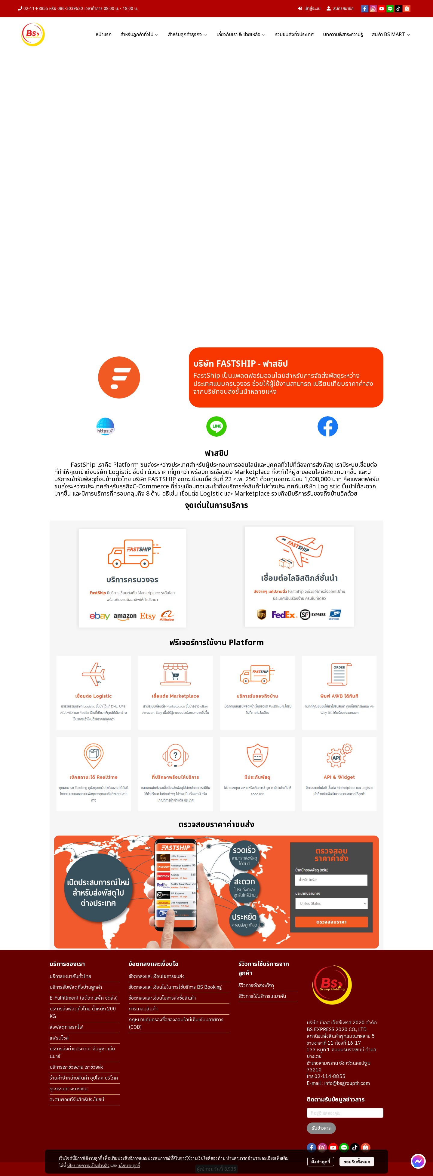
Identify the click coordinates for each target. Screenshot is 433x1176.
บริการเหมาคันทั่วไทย (70, 977)
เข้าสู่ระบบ (309, 8)
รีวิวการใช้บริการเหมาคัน (262, 996)
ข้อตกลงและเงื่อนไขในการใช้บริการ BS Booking (175, 987)
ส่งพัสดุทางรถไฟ (66, 1027)
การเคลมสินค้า (143, 1009)
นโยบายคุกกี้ (129, 1165)
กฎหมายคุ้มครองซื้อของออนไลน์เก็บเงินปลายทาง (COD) (176, 1023)
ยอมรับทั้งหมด (356, 1161)
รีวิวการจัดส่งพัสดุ (256, 986)
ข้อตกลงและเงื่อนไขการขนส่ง (157, 977)
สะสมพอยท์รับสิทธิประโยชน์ (77, 1100)
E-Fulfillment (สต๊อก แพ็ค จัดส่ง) (84, 998)
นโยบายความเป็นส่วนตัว (88, 1165)
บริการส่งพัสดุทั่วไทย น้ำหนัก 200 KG (83, 1013)
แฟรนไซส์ (59, 1038)
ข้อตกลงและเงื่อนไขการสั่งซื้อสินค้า (162, 998)
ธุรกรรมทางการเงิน (69, 1089)
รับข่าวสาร (321, 1128)
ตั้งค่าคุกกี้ (320, 1161)
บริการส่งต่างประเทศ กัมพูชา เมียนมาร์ (82, 1053)
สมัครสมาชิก (340, 8)
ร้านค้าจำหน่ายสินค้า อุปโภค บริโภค (84, 1078)
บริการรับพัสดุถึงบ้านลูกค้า (76, 987)
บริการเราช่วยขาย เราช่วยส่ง (76, 1067)
